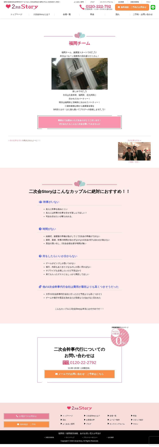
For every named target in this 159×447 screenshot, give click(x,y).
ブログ (92, 2)
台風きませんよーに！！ (31, 140)
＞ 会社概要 (110, 437)
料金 (92, 14)
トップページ (16, 14)
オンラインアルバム (106, 2)
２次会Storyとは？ (41, 14)
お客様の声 (90, 420)
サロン (148, 2)
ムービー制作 (115, 420)
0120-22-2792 (83, 362)
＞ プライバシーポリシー (90, 437)
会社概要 (121, 2)
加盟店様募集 (135, 2)
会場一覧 (67, 14)
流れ (117, 14)
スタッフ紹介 (138, 420)
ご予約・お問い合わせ (143, 14)
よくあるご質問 (79, 2)
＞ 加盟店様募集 (49, 437)
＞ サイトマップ (69, 437)
